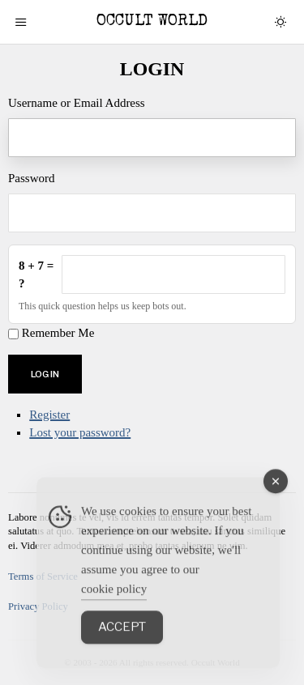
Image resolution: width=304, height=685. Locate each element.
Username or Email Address (76, 102)
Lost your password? (80, 432)
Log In (45, 374)
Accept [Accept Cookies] (122, 645)
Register (49, 414)
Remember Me (58, 332)
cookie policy (114, 607)
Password (31, 178)
